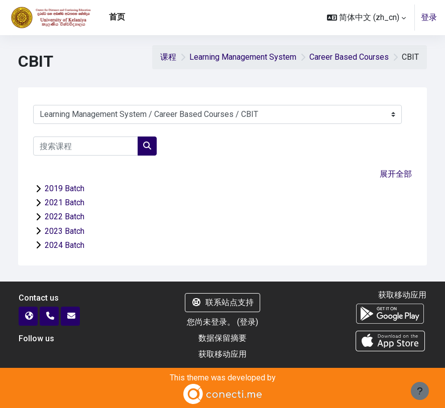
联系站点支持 (222, 302)
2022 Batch (64, 216)
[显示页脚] (420, 391)
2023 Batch (64, 231)
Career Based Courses (349, 57)
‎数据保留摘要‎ (222, 338)
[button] (366, 17)
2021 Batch (64, 202)
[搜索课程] (85, 146)
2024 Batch (64, 245)
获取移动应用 (222, 354)
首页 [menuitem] (117, 17)
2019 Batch (64, 188)
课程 (168, 57)
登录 (429, 17)
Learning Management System (242, 57)
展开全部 (396, 174)
